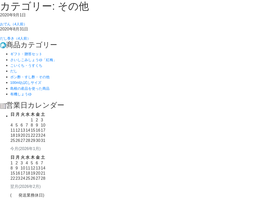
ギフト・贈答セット (28, 56)
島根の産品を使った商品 (32, 91)
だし (14, 74)
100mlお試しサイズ (28, 85)
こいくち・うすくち (28, 68)
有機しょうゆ (22, 97)
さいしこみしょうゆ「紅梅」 (36, 62)
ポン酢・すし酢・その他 (32, 79)
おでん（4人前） (15, 24)
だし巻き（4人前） (17, 40)
